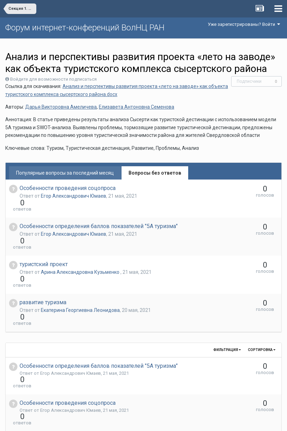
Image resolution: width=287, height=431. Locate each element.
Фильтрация (227, 299)
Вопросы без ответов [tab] (154, 173)
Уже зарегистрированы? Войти (244, 24)
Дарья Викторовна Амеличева (61, 107)
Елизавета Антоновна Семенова (136, 107)
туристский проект (44, 239)
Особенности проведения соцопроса (68, 188)
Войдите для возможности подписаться (53, 79)
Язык (122, 420)
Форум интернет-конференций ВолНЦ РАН (84, 27)
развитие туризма (43, 264)
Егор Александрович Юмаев (73, 196)
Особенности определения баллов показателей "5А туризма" (99, 213)
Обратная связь (154, 420)
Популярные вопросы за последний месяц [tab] (65, 173)
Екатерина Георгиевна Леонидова (80, 272)
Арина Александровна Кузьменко (80, 247)
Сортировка (261, 299)
